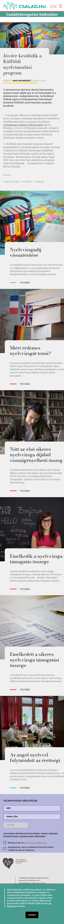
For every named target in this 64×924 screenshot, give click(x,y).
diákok (39, 181)
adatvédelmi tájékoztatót (35, 842)
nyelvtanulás (11, 181)
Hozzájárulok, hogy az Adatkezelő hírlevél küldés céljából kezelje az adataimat (31, 848)
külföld (27, 181)
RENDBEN (32, 915)
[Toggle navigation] (59, 5)
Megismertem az (27, 842)
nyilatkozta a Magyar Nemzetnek (23, 124)
